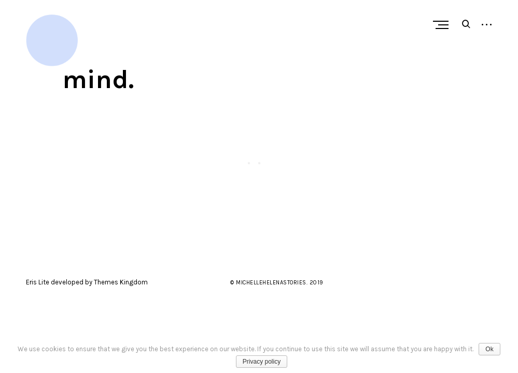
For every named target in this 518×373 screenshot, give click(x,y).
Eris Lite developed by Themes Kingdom (87, 282)
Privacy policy (262, 361)
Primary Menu (443, 24)
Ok (489, 349)
